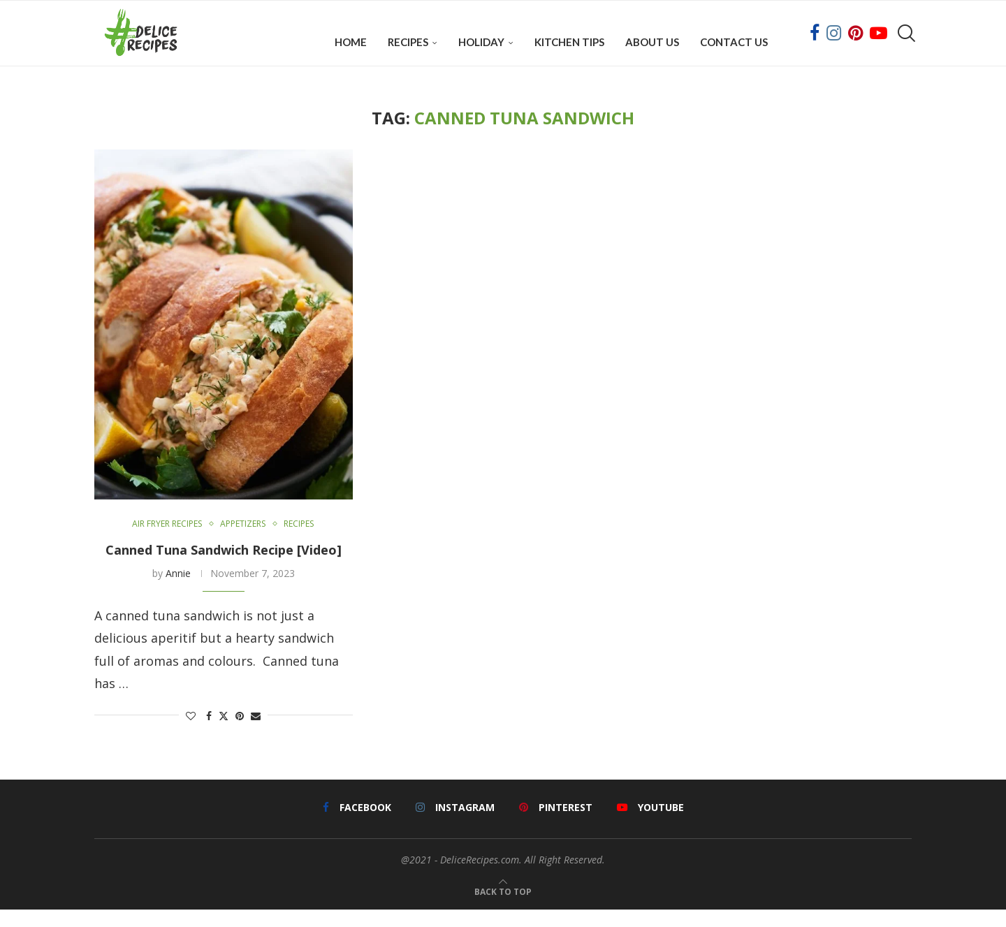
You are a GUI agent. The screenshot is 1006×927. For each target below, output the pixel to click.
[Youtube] (878, 42)
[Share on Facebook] (209, 733)
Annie (178, 590)
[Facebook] (814, 42)
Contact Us (734, 42)
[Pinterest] (855, 42)
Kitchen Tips (569, 42)
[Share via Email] (256, 733)
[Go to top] (503, 906)
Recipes (408, 42)
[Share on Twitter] (223, 733)
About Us (652, 42)
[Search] (905, 42)
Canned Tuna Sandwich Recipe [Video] (223, 567)
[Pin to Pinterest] (239, 733)
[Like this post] (191, 733)
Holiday (481, 42)
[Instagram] (833, 42)
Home (351, 42)
